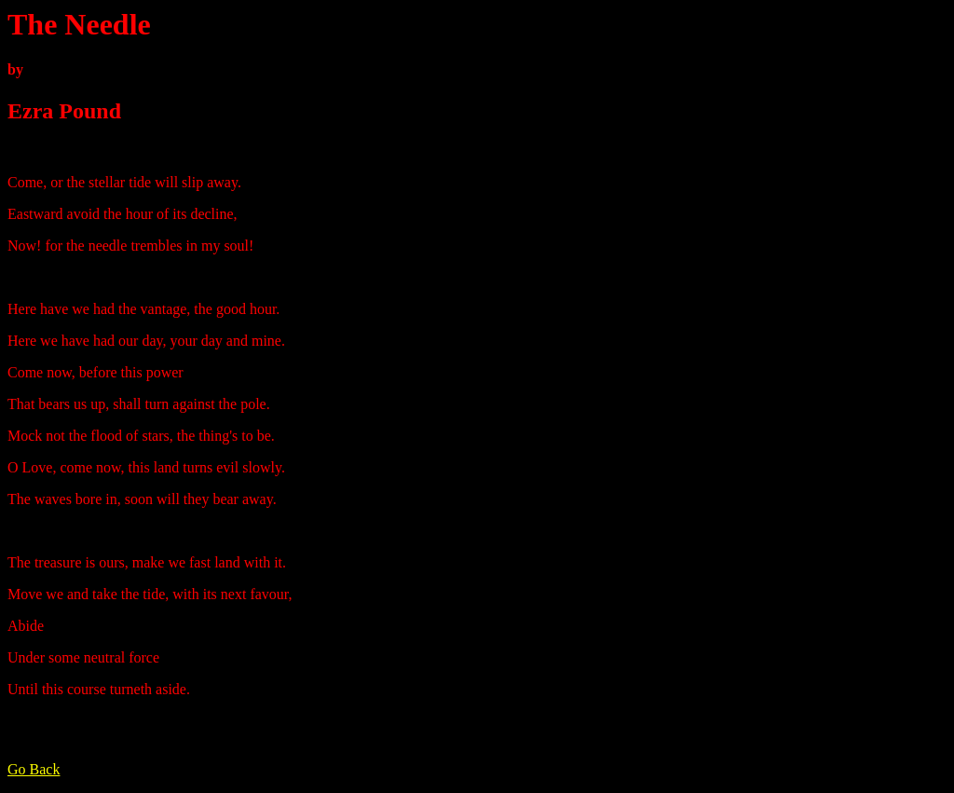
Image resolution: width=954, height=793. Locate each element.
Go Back (33, 769)
